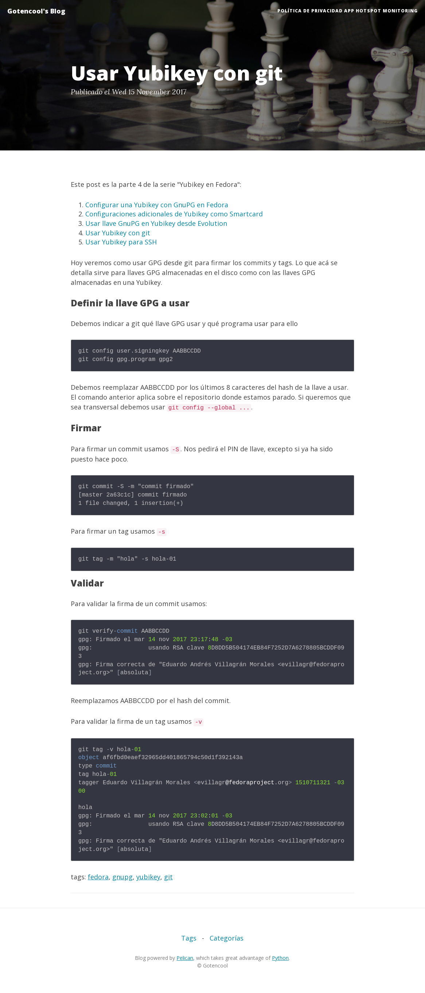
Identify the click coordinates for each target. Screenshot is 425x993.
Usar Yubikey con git (117, 232)
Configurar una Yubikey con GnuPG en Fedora (156, 204)
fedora (98, 876)
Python (280, 957)
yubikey (148, 876)
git (168, 876)
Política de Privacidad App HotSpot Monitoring (347, 11)
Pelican (184, 957)
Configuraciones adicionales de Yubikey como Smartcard (174, 213)
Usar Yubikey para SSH (121, 242)
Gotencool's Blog (36, 11)
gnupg (122, 876)
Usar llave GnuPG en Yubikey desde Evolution (156, 223)
